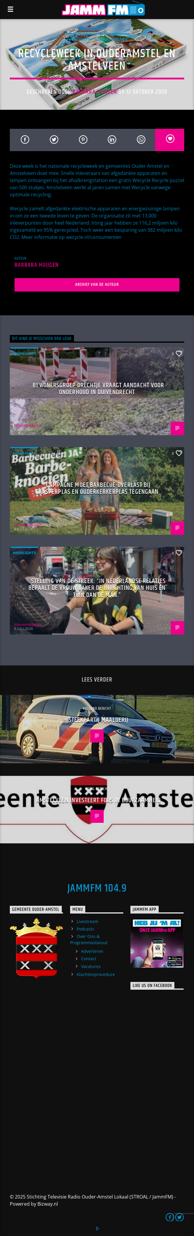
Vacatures (91, 966)
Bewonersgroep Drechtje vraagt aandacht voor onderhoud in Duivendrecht (98, 389)
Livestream (87, 921)
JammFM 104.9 (97, 888)
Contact (88, 958)
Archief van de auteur (97, 284)
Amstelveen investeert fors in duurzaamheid (98, 800)
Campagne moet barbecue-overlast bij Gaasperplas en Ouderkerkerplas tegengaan (97, 488)
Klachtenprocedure (96, 974)
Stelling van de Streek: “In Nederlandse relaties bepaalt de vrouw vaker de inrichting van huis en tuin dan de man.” (97, 588)
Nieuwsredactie (27, 425)
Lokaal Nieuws (111, 39)
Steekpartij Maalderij (99, 720)
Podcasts (85, 929)
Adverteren (92, 951)
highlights (78, 39)
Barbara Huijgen (94, 92)
